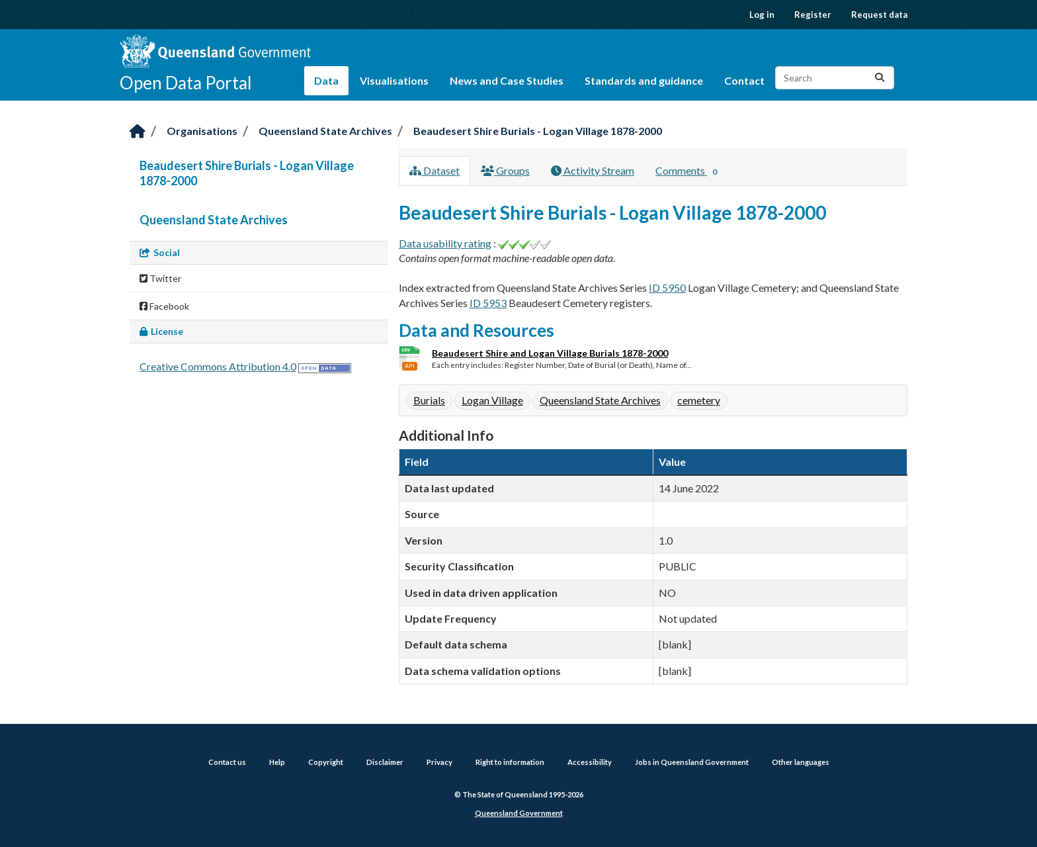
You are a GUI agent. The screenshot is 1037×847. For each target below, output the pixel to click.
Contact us (227, 762)
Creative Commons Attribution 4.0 (218, 366)
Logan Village (492, 400)
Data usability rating (445, 243)
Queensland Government (519, 813)
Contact (744, 80)
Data (326, 80)
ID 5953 (488, 302)
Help (277, 762)
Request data (879, 14)
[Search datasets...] (834, 77)
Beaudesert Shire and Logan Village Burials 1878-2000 (550, 353)
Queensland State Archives (325, 130)
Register (812, 14)
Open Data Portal (186, 82)
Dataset (434, 170)
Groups (505, 170)
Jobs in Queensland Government (692, 762)
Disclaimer (384, 762)
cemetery (698, 400)
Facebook (164, 306)
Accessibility (589, 762)
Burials (429, 400)
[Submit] (879, 77)
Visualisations (394, 80)
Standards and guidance (644, 80)
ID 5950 (667, 287)
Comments (688, 171)
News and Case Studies (506, 80)
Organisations (202, 130)
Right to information (510, 762)
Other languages (800, 762)
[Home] (137, 132)
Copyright (325, 762)
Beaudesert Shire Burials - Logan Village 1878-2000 (537, 130)
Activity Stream (592, 170)
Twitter (160, 278)
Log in (761, 14)
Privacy (439, 762)
